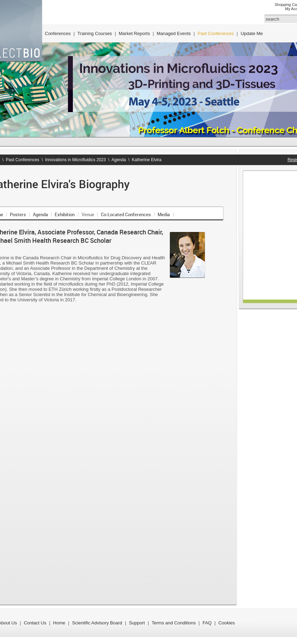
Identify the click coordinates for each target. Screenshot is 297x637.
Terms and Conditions (174, 622)
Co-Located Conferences (126, 214)
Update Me (252, 33)
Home (59, 622)
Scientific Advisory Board (97, 622)
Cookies (227, 622)
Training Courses (94, 33)
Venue (88, 214)
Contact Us (35, 622)
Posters (18, 214)
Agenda (118, 159)
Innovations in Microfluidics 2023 (75, 159)
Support (137, 622)
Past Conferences (216, 33)
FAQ (207, 622)
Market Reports (134, 33)
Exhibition (65, 214)
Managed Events (174, 33)
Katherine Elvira (146, 159)
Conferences (58, 33)
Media (164, 214)
